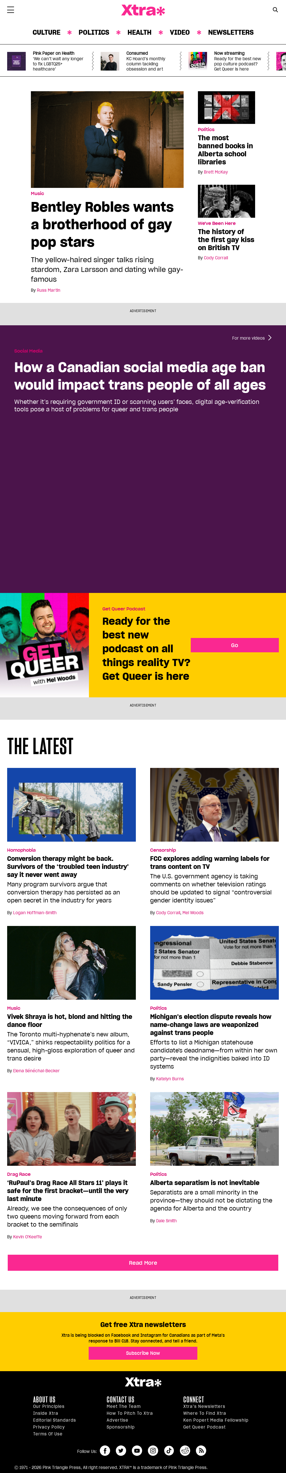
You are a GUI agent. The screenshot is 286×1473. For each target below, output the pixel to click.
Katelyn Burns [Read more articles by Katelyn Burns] (170, 1078)
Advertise (117, 1420)
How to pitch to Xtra (130, 1413)
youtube (137, 1450)
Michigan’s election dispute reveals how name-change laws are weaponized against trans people (210, 1025)
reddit (185, 1450)
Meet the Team (124, 1406)
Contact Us (120, 1399)
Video (180, 32)
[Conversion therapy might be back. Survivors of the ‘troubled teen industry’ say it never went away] (71, 807)
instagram (153, 1450)
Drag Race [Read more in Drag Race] (19, 1174)
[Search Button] (275, 9)
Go (234, 645)
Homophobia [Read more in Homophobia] (21, 850)
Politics (94, 32)
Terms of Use (48, 1434)
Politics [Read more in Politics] (206, 129)
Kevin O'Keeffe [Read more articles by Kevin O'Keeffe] (27, 1237)
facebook (105, 1450)
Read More (143, 1262)
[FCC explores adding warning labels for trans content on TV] (214, 807)
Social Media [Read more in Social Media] (28, 351)
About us (44, 1399)
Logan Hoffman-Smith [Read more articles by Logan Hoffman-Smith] (35, 912)
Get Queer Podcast (123, 609)
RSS (201, 1450)
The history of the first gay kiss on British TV (226, 239)
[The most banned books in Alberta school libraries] (226, 107)
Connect (193, 1399)
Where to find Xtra (204, 1413)
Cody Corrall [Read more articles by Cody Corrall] (216, 257)
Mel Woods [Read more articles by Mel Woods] (193, 912)
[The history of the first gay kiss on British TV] (226, 201)
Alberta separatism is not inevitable (204, 1183)
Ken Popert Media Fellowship (216, 1420)
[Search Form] (275, 10)
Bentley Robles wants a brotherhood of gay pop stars (102, 224)
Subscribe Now (143, 1353)
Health (140, 32)
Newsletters (231, 32)
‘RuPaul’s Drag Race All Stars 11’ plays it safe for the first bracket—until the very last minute (67, 1191)
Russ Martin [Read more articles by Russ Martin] (48, 290)
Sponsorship (121, 1427)
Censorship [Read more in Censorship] (163, 850)
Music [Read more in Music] (37, 193)
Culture (46, 32)
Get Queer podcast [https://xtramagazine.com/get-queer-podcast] (204, 1427)
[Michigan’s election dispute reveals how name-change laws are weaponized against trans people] (214, 965)
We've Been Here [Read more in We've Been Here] (217, 223)
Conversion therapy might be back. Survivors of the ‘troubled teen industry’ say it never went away (68, 867)
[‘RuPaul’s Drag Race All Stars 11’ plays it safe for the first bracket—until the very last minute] (71, 1131)
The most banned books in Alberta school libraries (225, 149)
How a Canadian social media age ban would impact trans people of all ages (140, 375)
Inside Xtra (45, 1413)
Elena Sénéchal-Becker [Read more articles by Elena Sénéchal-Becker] (36, 1070)
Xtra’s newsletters (204, 1406)
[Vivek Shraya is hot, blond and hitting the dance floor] (71, 965)
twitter (121, 1450)
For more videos (248, 338)
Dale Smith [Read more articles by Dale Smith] (166, 1220)
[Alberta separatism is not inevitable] (214, 1131)
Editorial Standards (54, 1420)
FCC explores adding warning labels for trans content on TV (209, 863)
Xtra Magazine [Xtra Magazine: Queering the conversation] (143, 10)
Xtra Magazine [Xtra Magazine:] (143, 1382)
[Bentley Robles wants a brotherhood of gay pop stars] (107, 139)
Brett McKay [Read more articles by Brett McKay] (216, 172)
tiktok (169, 1450)
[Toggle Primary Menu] (10, 11)
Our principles (49, 1406)
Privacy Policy (49, 1427)
